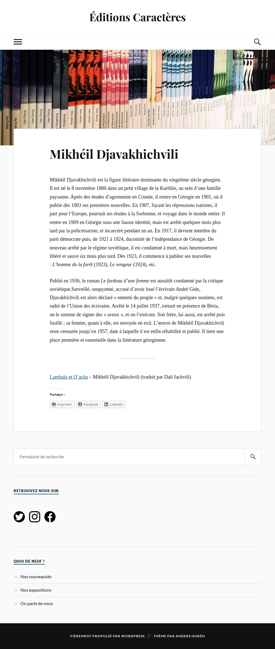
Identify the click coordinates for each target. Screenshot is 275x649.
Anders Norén (190, 636)
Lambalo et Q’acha (69, 377)
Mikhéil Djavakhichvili (114, 153)
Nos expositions (35, 590)
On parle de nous (36, 603)
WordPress (133, 636)
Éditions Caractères (137, 17)
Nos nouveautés (36, 576)
